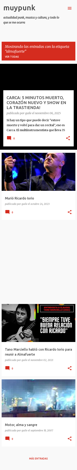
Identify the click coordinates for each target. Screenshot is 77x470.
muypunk (19, 7)
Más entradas (38, 458)
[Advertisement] (38, 262)
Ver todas (12, 56)
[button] (68, 138)
